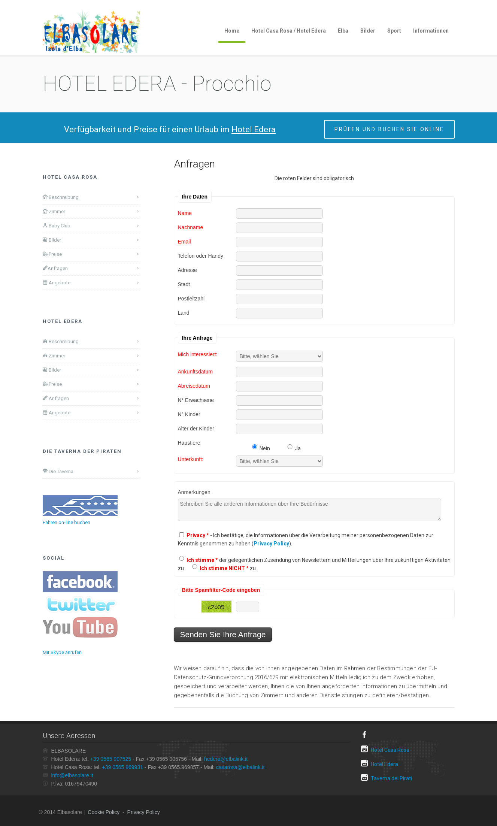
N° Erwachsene (196, 400)
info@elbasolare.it (72, 775)
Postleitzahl (191, 298)
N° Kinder (189, 414)
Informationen (431, 31)
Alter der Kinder (196, 428)
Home (231, 31)
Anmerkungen (194, 492)
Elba (343, 31)
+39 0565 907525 (110, 759)
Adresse (187, 270)
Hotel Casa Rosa (385, 749)
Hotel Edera (379, 763)
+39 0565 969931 (122, 767)
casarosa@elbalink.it (240, 767)
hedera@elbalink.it (226, 759)
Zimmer (54, 211)
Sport (394, 31)
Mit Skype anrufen (62, 652)
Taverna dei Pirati (386, 777)
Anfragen (55, 268)
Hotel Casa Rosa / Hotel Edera (288, 31)
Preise (52, 254)
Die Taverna (58, 471)
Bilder (367, 31)
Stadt (184, 284)
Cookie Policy (103, 812)
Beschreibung (61, 197)
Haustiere (189, 442)
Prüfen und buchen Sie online (389, 129)
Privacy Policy (143, 812)
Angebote (56, 282)
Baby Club (56, 226)
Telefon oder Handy (200, 255)
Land (184, 312)
